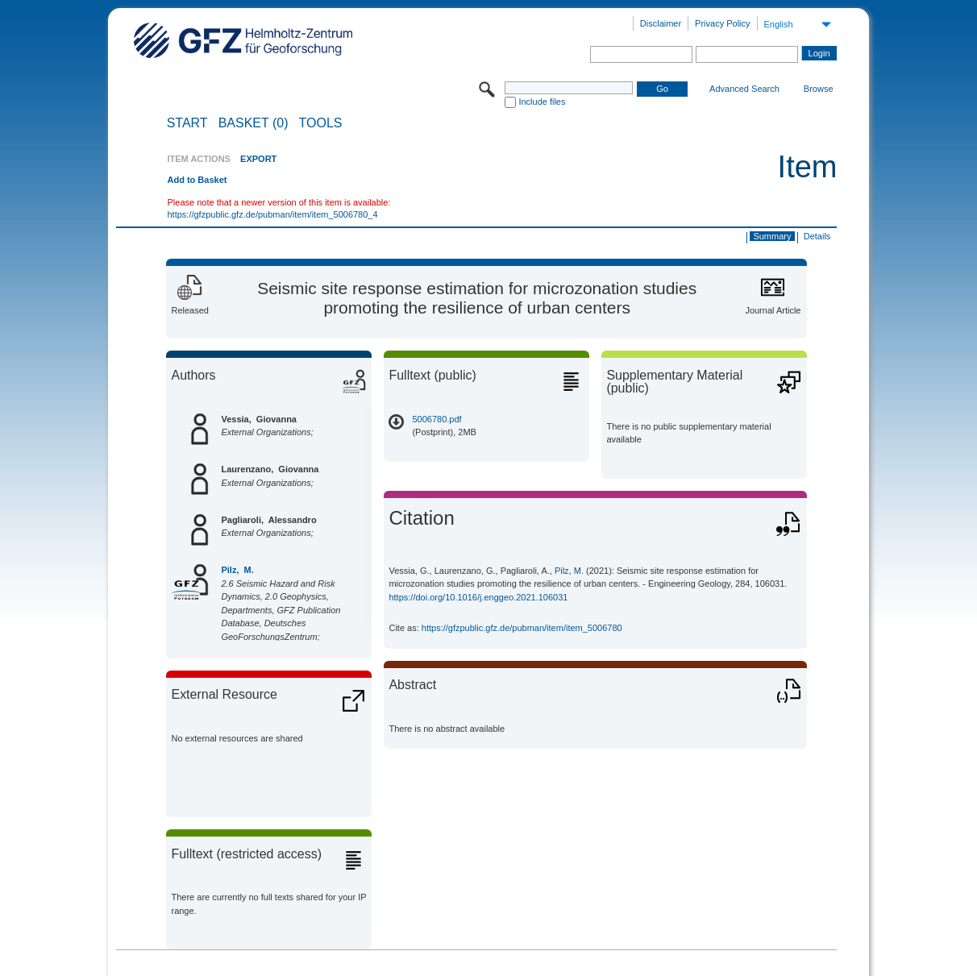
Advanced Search (744, 88)
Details (817, 236)
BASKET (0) (253, 123)
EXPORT (258, 159)
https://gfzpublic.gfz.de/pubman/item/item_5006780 (522, 628)
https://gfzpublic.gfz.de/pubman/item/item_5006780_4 (272, 214)
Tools (321, 123)
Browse (819, 88)
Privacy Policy (722, 23)
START (187, 123)
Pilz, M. (237, 570)
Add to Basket (197, 180)
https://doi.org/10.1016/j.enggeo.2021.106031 (478, 597)
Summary (772, 236)
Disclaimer (660, 23)
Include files (541, 101)
